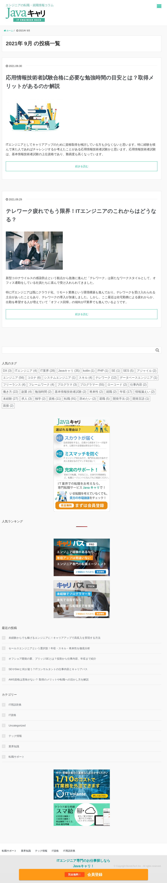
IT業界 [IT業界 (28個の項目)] (47, 370)
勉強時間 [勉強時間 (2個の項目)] (43, 391)
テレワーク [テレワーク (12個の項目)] (106, 377)
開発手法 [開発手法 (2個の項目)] (121, 398)
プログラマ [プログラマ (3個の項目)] (67, 384)
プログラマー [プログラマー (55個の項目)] (92, 384)
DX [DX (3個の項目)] (7, 370)
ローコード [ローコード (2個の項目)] (117, 384)
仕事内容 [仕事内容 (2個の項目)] (138, 384)
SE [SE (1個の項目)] (116, 370)
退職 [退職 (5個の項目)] (104, 398)
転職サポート (16, 756)
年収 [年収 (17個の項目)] (126, 391)
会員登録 (83, 874)
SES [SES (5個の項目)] (128, 370)
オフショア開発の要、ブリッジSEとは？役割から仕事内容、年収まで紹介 (52, 658)
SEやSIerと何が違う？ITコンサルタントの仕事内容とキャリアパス (48, 669)
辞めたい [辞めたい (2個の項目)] (87, 398)
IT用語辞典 (15, 704)
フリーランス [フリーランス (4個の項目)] (14, 384)
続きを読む (81, 166)
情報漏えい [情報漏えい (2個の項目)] (145, 391)
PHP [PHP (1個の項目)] (103, 370)
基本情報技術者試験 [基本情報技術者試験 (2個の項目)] (70, 391)
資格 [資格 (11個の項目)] (55, 398)
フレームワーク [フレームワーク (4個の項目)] (41, 384)
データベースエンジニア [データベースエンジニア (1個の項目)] (138, 377)
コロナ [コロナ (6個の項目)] (34, 377)
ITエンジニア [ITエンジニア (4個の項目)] (26, 370)
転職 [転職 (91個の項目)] (70, 398)
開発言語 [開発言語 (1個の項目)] (141, 398)
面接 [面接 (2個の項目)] (8, 405)
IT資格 (12, 715)
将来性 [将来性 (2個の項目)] (96, 391)
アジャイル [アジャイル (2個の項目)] (146, 370)
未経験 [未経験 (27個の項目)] (10, 398)
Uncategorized (17, 725)
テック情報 (15, 735)
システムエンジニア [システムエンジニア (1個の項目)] (60, 377)
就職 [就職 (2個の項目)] (111, 391)
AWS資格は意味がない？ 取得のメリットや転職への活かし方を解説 (49, 679)
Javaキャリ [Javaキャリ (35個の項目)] (69, 370)
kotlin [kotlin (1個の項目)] (88, 370)
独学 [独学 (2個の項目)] (40, 398)
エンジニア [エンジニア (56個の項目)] (13, 377)
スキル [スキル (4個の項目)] (85, 377)
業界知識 (14, 746)
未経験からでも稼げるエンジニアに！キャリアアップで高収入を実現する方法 (54, 637)
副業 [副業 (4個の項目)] (26, 391)
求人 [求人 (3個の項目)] (26, 398)
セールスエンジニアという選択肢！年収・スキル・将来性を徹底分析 (49, 648)
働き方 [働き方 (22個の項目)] (10, 391)
